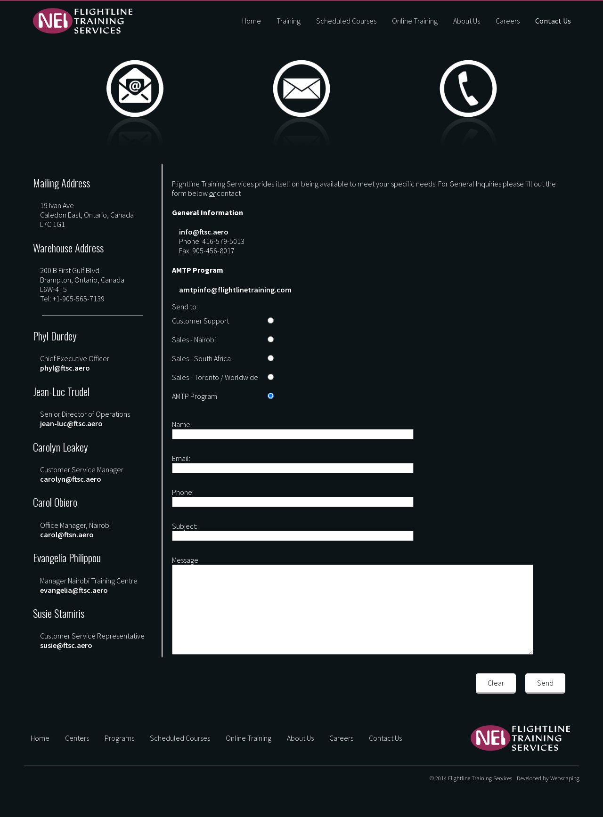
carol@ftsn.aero (67, 534)
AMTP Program (194, 396)
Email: (181, 458)
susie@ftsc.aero (66, 645)
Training (289, 20)
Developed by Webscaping (548, 778)
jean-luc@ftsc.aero (71, 423)
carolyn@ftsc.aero (70, 479)
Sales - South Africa (201, 358)
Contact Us (553, 20)
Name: (182, 424)
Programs (119, 738)
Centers (77, 738)
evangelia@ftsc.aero (74, 590)
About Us (466, 20)
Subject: (184, 526)
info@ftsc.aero (203, 231)
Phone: (183, 492)
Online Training (415, 20)
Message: (186, 560)
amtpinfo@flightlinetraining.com (235, 289)
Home (251, 20)
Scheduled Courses (346, 20)
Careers (508, 20)
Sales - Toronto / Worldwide (215, 377)
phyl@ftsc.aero (65, 367)
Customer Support (200, 320)
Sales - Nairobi (194, 339)
